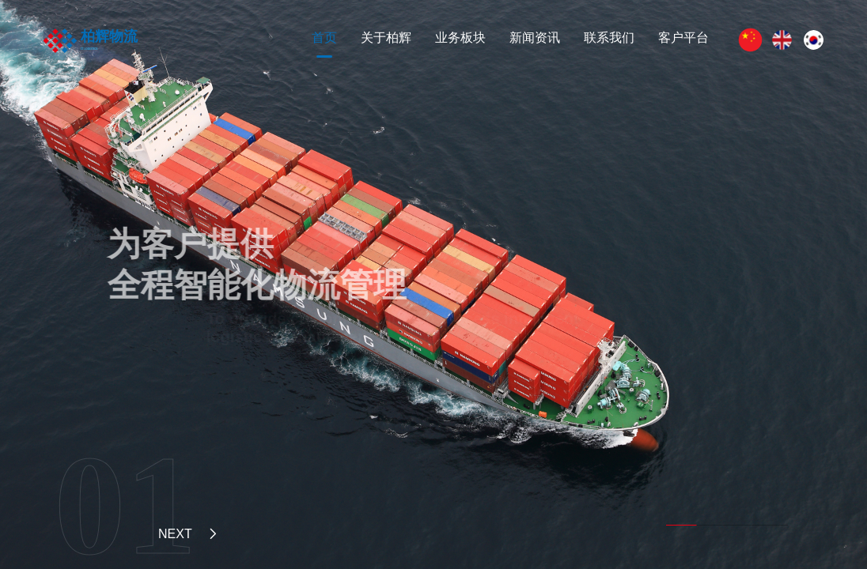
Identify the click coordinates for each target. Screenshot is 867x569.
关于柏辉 (386, 37)
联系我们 (609, 37)
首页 (324, 37)
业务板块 (460, 37)
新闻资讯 (534, 37)
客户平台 (683, 37)
